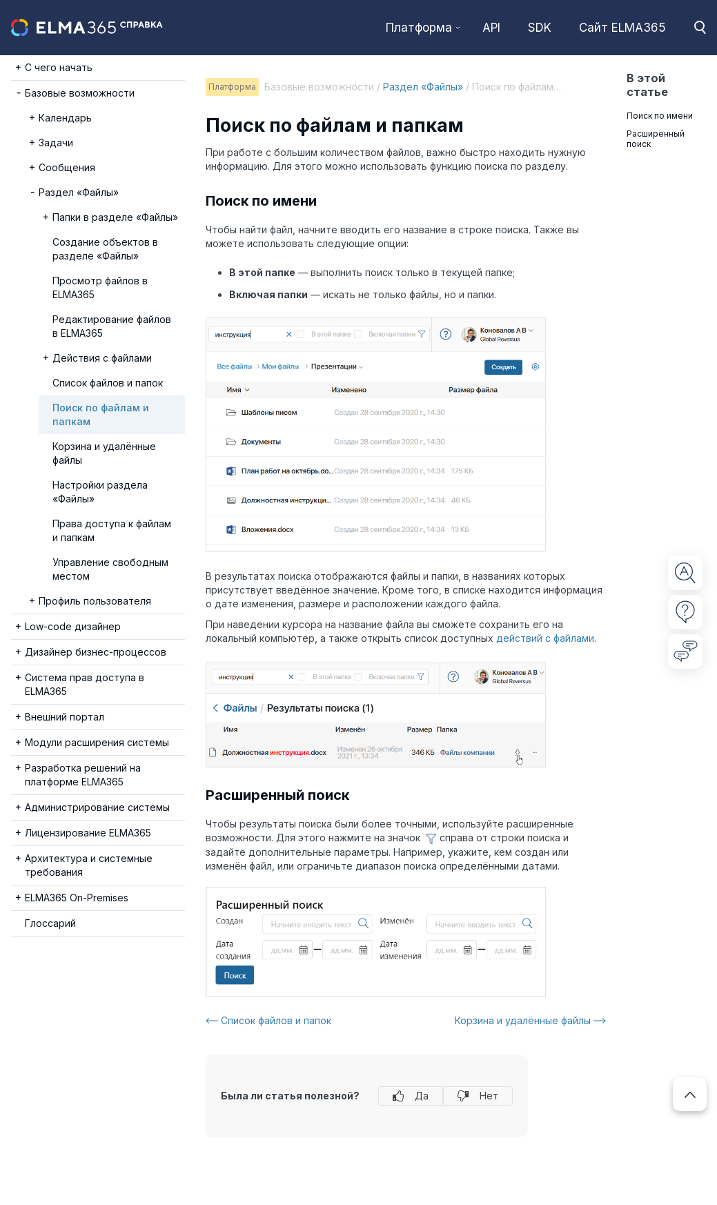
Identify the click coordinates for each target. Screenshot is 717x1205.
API (491, 28)
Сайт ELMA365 (622, 28)
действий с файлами (545, 638)
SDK (539, 28)
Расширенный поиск (656, 138)
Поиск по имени (660, 115)
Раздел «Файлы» (423, 86)
